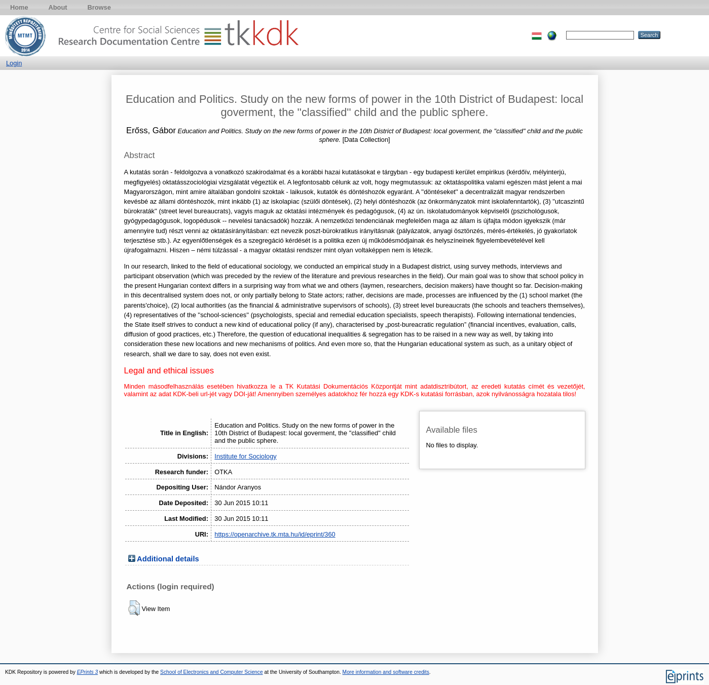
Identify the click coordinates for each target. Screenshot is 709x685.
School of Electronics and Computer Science (211, 672)
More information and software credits (386, 672)
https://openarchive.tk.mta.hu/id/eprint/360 (274, 534)
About (58, 7)
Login (14, 63)
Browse (99, 7)
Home (19, 7)
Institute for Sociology (245, 456)
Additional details (168, 559)
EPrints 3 (87, 672)
